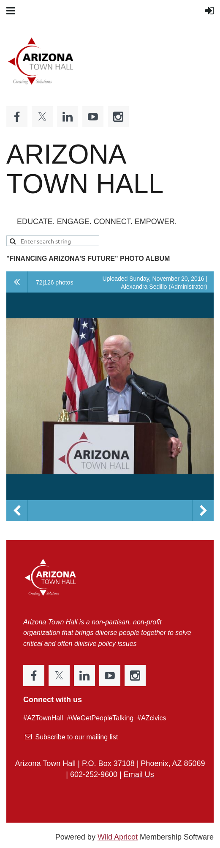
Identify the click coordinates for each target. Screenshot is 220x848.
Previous (16, 510)
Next (203, 510)
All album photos (17, 282)
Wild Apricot (118, 837)
